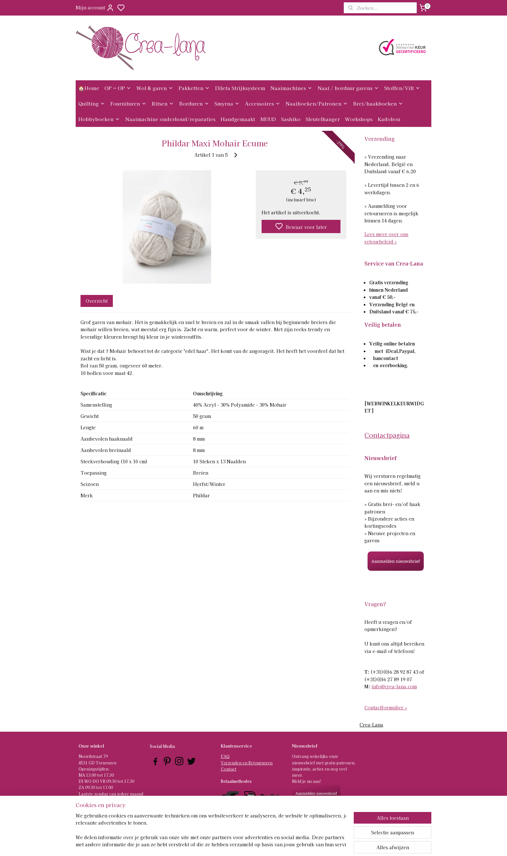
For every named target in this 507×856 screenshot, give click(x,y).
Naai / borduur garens (348, 87)
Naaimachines (291, 87)
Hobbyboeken (99, 119)
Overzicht (97, 301)
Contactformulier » (385, 707)
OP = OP (117, 87)
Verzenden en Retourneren (247, 762)
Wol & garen (154, 87)
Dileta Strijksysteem (240, 87)
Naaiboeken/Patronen (317, 103)
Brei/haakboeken (378, 103)
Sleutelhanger (323, 119)
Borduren (194, 103)
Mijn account (95, 8)
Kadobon (389, 119)
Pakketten (194, 87)
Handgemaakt (238, 119)
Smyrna (227, 103)
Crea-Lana (371, 724)
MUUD (268, 119)
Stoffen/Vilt (402, 87)
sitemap (271, 844)
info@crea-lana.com (394, 686)
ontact (230, 769)
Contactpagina (387, 435)
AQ (226, 756)
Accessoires (262, 103)
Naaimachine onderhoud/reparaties (170, 119)
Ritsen (163, 103)
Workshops (358, 119)
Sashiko (290, 119)
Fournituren (128, 103)
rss (283, 844)
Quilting (91, 103)
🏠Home (88, 87)
